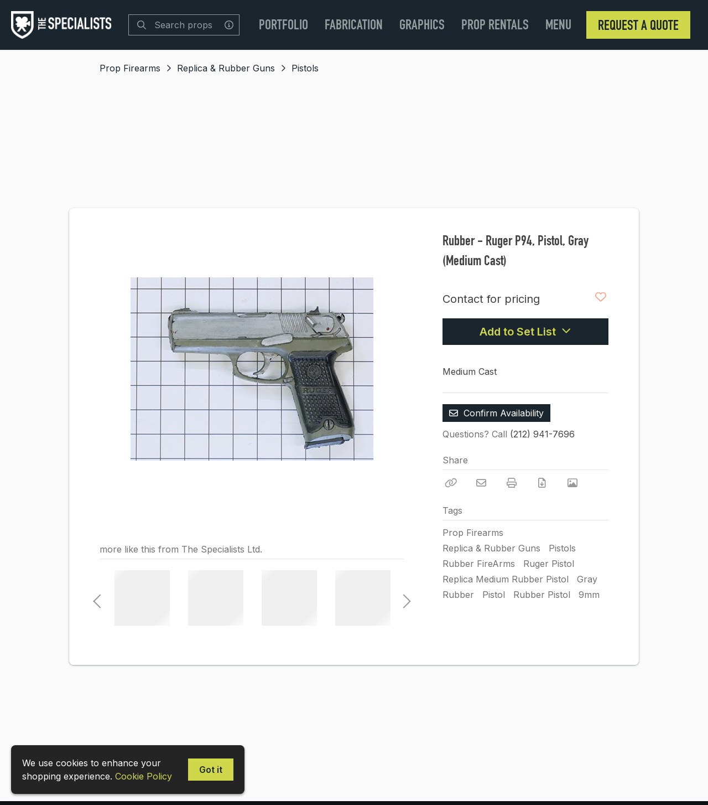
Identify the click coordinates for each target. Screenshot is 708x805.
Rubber (458, 594)
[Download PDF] (542, 482)
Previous (96, 598)
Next (403, 598)
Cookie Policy (143, 776)
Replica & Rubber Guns (226, 68)
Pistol (493, 594)
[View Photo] (572, 482)
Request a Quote (638, 25)
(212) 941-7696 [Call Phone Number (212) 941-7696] (542, 434)
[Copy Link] (450, 482)
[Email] (481, 482)
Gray (587, 579)
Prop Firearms (130, 68)
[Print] (511, 482)
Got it (210, 769)
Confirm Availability (496, 413)
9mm (589, 594)
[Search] (141, 25)
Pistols (305, 68)
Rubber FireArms (478, 563)
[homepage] (64, 25)
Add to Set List (525, 331)
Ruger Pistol (548, 563)
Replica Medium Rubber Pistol (505, 579)
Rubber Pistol (541, 594)
